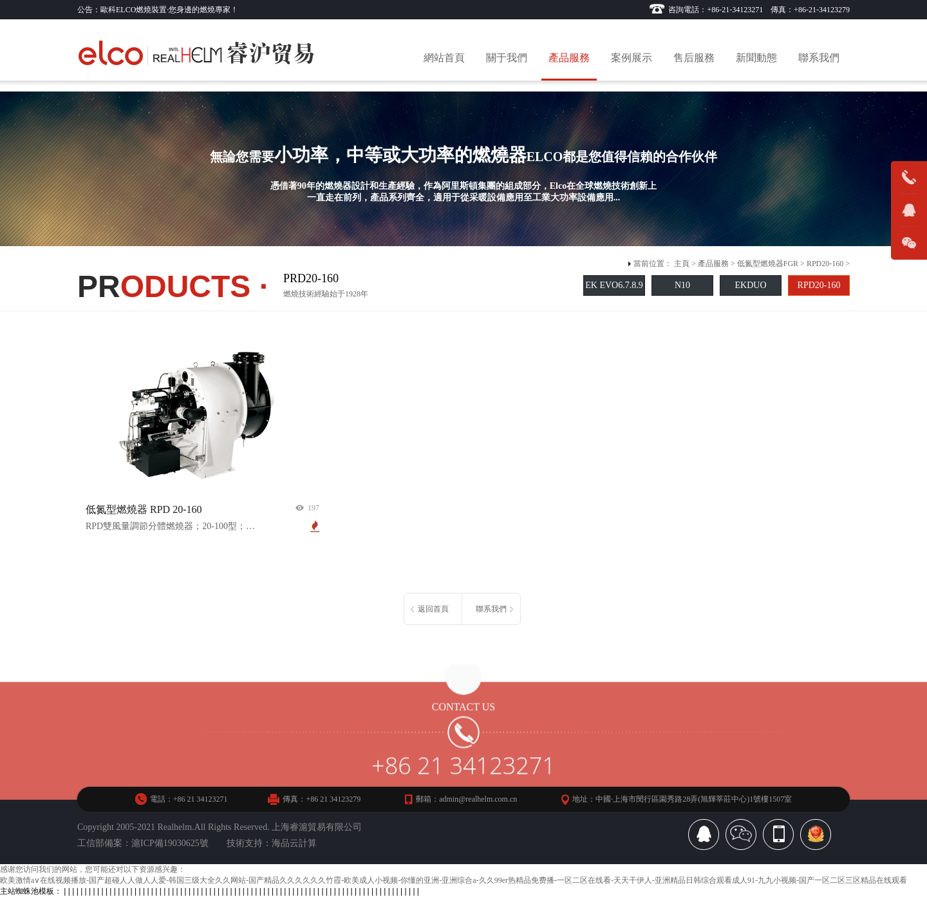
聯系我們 (818, 57)
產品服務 (569, 57)
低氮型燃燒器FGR (767, 263)
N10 (682, 285)
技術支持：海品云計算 (272, 843)
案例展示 (631, 57)
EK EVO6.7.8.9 (613, 285)
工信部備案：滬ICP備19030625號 (143, 843)
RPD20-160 (825, 263)
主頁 (681, 263)
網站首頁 (444, 57)
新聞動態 (756, 57)
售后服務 (694, 57)
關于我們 (506, 57)
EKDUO (751, 285)
